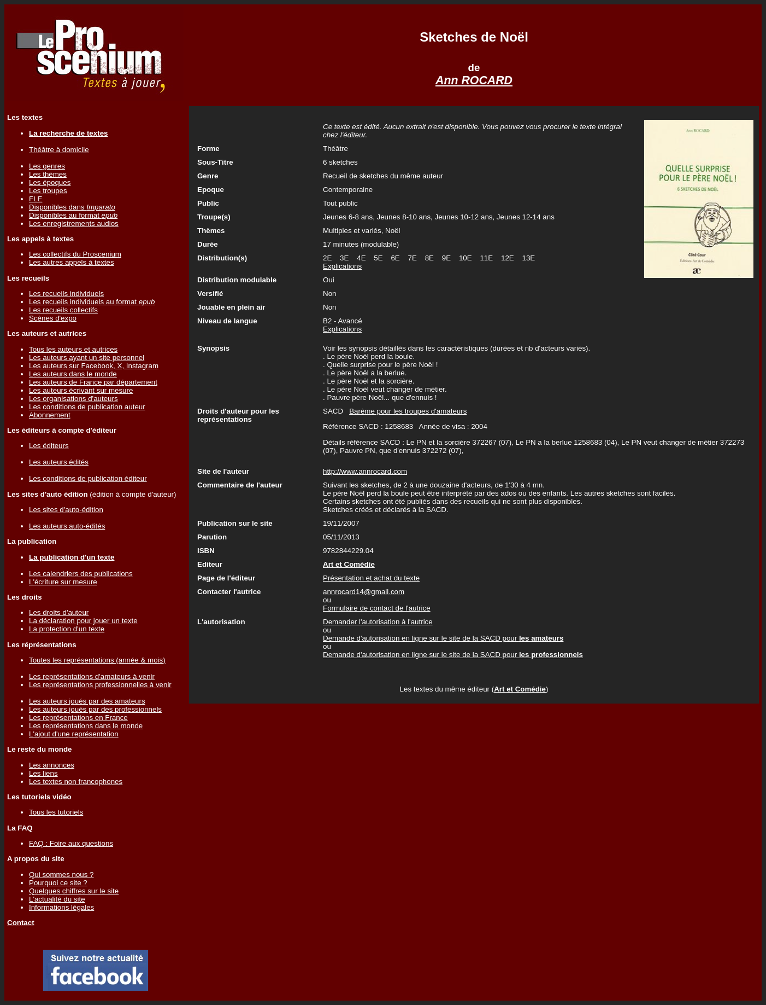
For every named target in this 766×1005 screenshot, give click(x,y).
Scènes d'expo (52, 318)
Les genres (47, 166)
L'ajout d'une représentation (74, 734)
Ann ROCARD (473, 80)
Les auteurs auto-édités (67, 526)
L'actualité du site (57, 899)
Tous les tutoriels (56, 812)
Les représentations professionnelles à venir (100, 685)
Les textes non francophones (75, 781)
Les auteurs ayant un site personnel (86, 357)
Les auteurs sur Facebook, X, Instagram (93, 366)
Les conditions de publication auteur (87, 407)
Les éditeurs (49, 445)
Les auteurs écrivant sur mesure (81, 390)
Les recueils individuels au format (92, 302)
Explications (342, 266)
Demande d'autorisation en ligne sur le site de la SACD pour (443, 638)
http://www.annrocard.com (365, 471)
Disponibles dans (72, 207)
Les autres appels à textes (71, 262)
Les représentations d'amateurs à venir (92, 676)
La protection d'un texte (66, 629)
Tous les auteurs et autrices (73, 349)
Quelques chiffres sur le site (74, 891)
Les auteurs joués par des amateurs (87, 701)
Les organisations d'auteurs (73, 398)
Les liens (43, 773)
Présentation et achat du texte (371, 578)
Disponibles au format (73, 215)
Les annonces (51, 765)
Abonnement (49, 415)
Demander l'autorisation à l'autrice (378, 622)
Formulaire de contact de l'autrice (377, 608)
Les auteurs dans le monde (73, 374)
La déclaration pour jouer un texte (83, 621)
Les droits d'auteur (59, 612)
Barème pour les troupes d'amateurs (408, 411)
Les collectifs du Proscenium (75, 254)
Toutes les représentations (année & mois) (97, 660)
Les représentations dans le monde (86, 726)
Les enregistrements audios (74, 223)
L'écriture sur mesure (63, 582)
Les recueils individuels (66, 293)
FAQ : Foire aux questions (71, 843)
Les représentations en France (78, 717)
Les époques (49, 182)
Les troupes (48, 191)
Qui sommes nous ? (61, 874)
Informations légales (61, 907)
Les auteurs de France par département (93, 382)
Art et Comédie (520, 689)
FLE (35, 199)
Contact (20, 923)
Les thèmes (48, 174)
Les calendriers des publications (81, 574)
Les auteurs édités (59, 462)
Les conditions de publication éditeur (88, 478)
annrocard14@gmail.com (363, 592)
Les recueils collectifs (63, 310)
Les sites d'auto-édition (66, 510)
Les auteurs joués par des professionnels (95, 709)
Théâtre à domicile (59, 150)
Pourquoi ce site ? (58, 883)
